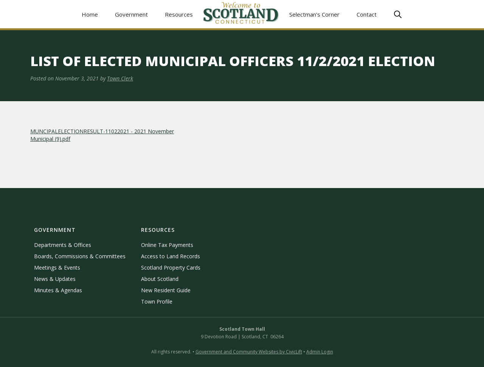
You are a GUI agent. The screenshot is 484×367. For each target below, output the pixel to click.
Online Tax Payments (167, 244)
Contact (367, 14)
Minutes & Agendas (58, 290)
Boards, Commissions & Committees (80, 256)
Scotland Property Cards (170, 267)
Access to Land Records (170, 256)
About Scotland (159, 278)
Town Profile (156, 301)
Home (90, 14)
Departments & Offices (62, 244)
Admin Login (319, 351)
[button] (132, 14)
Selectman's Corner (314, 14)
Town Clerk (120, 78)
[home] (241, 14)
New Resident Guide (166, 290)
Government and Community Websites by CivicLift (248, 351)
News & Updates (55, 278)
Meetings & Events (57, 267)
